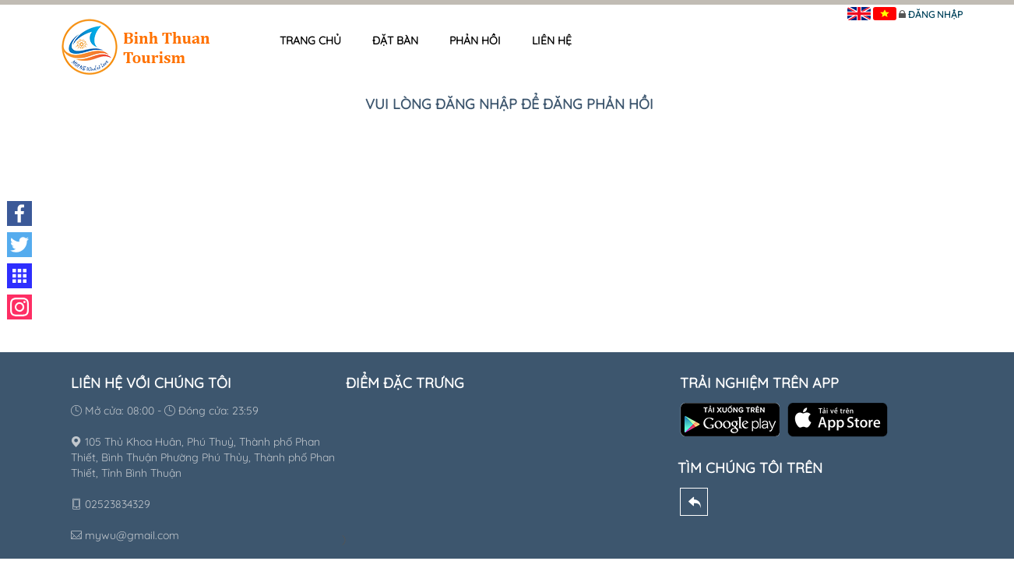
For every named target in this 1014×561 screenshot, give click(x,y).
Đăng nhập (935, 14)
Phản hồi (475, 41)
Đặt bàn (395, 41)
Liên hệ (552, 41)
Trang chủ (310, 41)
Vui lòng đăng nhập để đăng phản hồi (509, 104)
